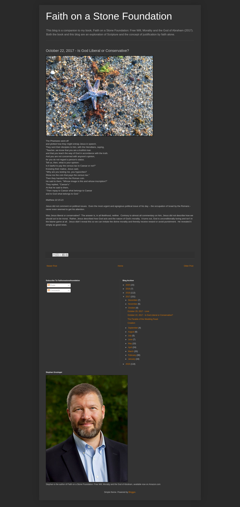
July (130, 335)
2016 (128, 364)
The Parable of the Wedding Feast (143, 319)
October (132, 308)
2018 (128, 293)
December (133, 300)
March (131, 351)
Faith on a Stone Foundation (109, 16)
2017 (128, 296)
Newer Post (52, 266)
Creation (131, 323)
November (133, 304)
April (130, 347)
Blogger (131, 492)
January (132, 359)
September (133, 328)
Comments (54, 290)
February (132, 355)
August (131, 332)
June (130, 339)
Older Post (188, 266)
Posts (51, 285)
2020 (128, 285)
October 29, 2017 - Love (138, 311)
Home (120, 266)
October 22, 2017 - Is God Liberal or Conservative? (150, 315)
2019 (128, 289)
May (130, 343)
